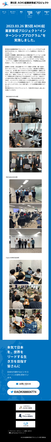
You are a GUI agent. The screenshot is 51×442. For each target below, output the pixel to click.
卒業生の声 (46, 13)
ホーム (4, 12)
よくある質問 (38, 13)
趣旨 (21, 12)
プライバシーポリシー (15, 431)
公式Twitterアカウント (16, 433)
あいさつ (12, 12)
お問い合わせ (28, 431)
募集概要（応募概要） (29, 14)
